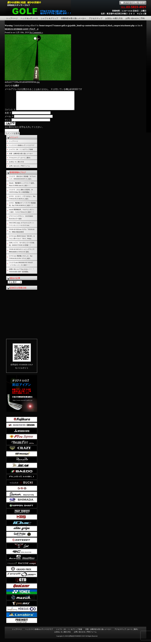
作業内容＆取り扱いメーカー (73, 18)
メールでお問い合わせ (133, 3)
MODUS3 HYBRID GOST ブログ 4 (21, 29)
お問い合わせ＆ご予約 (135, 18)
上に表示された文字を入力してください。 (24, 130)
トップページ (12, 18)
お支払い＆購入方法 (114, 18)
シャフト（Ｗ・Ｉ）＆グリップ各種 (21, 153)
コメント (10, 113)
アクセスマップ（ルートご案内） (20, 161)
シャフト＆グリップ (49, 18)
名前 (8, 116)
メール (9, 120)
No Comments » (36, 32)
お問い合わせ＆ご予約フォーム (19, 169)
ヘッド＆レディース (29, 18)
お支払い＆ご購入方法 (16, 165)
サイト (8, 123)
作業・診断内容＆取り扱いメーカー (21, 157)
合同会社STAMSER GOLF (76, 639)
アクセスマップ (95, 18)
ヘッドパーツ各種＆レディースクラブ (21, 149)
